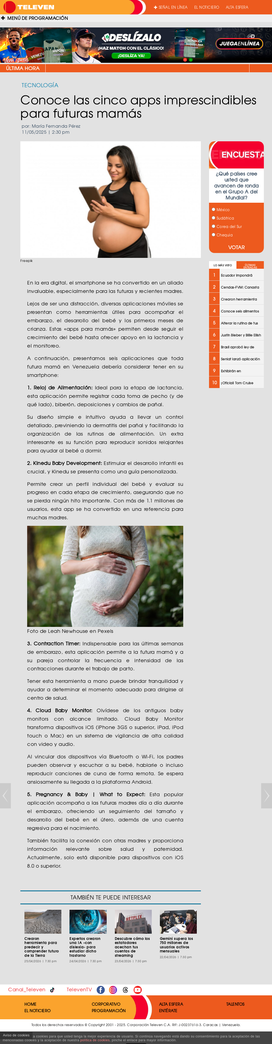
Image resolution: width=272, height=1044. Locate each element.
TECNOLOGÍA (40, 85)
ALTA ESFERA (237, 7)
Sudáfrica (223, 218)
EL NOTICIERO (206, 7)
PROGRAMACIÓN (109, 1010)
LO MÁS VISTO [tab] (223, 265)
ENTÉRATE (168, 1010)
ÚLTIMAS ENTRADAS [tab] (250, 266)
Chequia (222, 234)
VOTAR (236, 247)
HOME (30, 1004)
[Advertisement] (236, 479)
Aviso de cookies (16, 1035)
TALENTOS (235, 1004)
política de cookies (95, 1040)
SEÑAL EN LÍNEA (171, 7)
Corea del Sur (227, 226)
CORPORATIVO (106, 1004)
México (221, 209)
